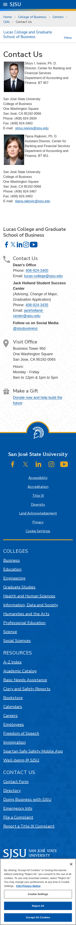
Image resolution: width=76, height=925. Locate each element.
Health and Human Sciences (29, 596)
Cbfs (6, 22)
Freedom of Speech (21, 733)
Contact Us (24, 22)
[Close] (71, 864)
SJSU (15, 4)
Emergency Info (17, 808)
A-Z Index (12, 662)
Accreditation (38, 486)
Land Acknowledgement (38, 513)
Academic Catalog (20, 671)
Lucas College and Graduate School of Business (27, 35)
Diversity (38, 504)
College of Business (32, 17)
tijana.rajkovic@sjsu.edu (32, 201)
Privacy (38, 522)
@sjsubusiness (25, 328)
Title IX (38, 495)
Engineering (14, 578)
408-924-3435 (37, 305)
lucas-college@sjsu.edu (43, 276)
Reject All (38, 905)
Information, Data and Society (30, 605)
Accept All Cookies (38, 917)
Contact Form (16, 781)
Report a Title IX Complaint (29, 826)
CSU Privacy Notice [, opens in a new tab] (28, 886)
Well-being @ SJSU (21, 760)
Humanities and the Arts (26, 614)
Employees (13, 724)
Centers (58, 17)
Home (7, 17)
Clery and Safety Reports (26, 689)
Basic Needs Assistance (25, 680)
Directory (12, 790)
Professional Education (24, 623)
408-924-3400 (37, 270)
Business (11, 560)
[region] (38, 892)
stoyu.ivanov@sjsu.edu (32, 128)
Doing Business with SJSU (27, 799)
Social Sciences (17, 640)
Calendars (12, 706)
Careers (10, 715)
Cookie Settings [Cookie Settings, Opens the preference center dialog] (38, 894)
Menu (68, 37)
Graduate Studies (19, 587)
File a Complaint (18, 817)
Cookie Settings (38, 531)
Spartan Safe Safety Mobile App (33, 751)
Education (12, 569)
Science (10, 631)
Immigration (14, 742)
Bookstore (13, 697)
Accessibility (38, 478)
